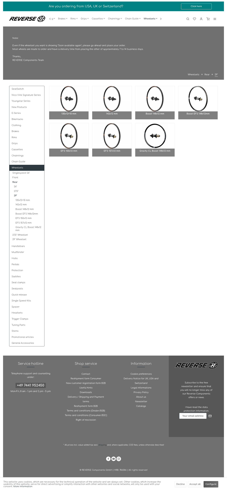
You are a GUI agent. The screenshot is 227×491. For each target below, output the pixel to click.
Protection (17, 270)
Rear (15, 182)
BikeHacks (17, 119)
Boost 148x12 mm (24, 209)
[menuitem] (63, 19)
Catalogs (141, 406)
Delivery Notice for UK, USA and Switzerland (141, 380)
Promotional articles (23, 337)
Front (15, 177)
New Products (19, 107)
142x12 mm (21, 204)
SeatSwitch (18, 89)
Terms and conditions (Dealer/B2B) (86, 411)
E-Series (16, 113)
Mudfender (18, 252)
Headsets (17, 313)
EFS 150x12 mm (23, 218)
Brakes (15, 131)
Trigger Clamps (20, 319)
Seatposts (17, 289)
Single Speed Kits (21, 301)
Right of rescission (86, 420)
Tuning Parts (18, 325)
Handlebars (18, 246)
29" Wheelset (19, 239)
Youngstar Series (21, 101)
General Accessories (23, 343)
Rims (14, 137)
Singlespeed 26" (21, 173)
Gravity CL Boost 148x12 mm (28, 228)
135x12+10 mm (22, 200)
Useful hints (86, 388)
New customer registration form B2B (86, 383)
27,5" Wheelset (20, 235)
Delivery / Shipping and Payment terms (86, 399)
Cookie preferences (141, 374)
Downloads (86, 392)
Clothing (16, 125)
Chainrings (18, 156)
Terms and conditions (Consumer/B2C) (86, 415)
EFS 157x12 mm (23, 223)
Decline (180, 484)
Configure (210, 484)
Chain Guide (18, 162)
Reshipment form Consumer (86, 378)
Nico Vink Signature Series (26, 95)
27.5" (16, 191)
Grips (15, 143)
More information (22, 486)
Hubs (15, 258)
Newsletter (141, 401)
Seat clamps (18, 282)
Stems (15, 331)
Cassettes (17, 149)
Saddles (16, 276)
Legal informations (141, 388)
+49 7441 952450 (30, 385)
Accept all (195, 484)
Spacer (15, 307)
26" (15, 186)
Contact (85, 374)
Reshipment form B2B (86, 406)
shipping (102, 445)
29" (15, 195)
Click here (196, 6)
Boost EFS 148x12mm (26, 214)
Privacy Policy (141, 392)
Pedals (15, 264)
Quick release (19, 295)
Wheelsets (17, 168)
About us (141, 397)
